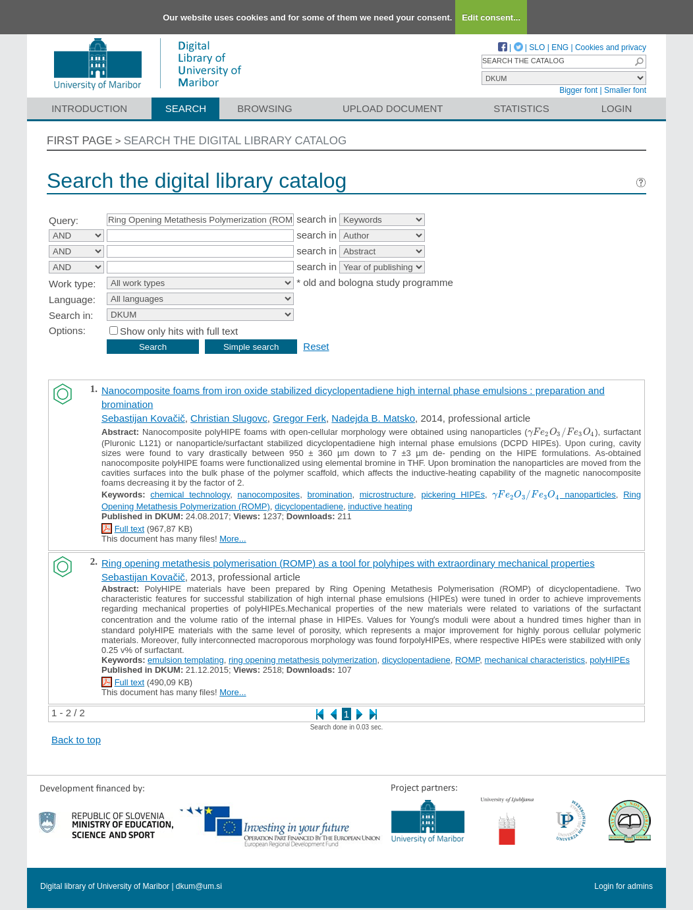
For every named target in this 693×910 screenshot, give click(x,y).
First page (80, 140)
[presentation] (561, 432)
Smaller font (625, 90)
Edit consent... (491, 17)
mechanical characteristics (535, 660)
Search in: (71, 315)
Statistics (521, 108)
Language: (72, 299)
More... (232, 539)
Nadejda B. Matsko (373, 418)
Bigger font (578, 90)
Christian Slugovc (228, 418)
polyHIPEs (610, 660)
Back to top (76, 739)
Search (186, 108)
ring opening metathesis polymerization (303, 660)
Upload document (393, 108)
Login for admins (623, 886)
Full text (130, 529)
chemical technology (190, 494)
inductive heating (380, 506)
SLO (537, 47)
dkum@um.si (199, 886)
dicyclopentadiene (309, 506)
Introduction (89, 108)
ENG (559, 47)
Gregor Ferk (299, 418)
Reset (316, 346)
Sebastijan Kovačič (143, 418)
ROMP (467, 660)
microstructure (387, 494)
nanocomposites (268, 494)
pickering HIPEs (453, 494)
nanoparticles (554, 494)
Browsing (264, 108)
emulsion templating (186, 660)
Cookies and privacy (610, 47)
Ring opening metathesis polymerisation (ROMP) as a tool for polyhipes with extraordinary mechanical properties (348, 563)
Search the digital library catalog (235, 140)
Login (616, 108)
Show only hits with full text (179, 331)
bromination (329, 494)
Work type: (72, 283)
